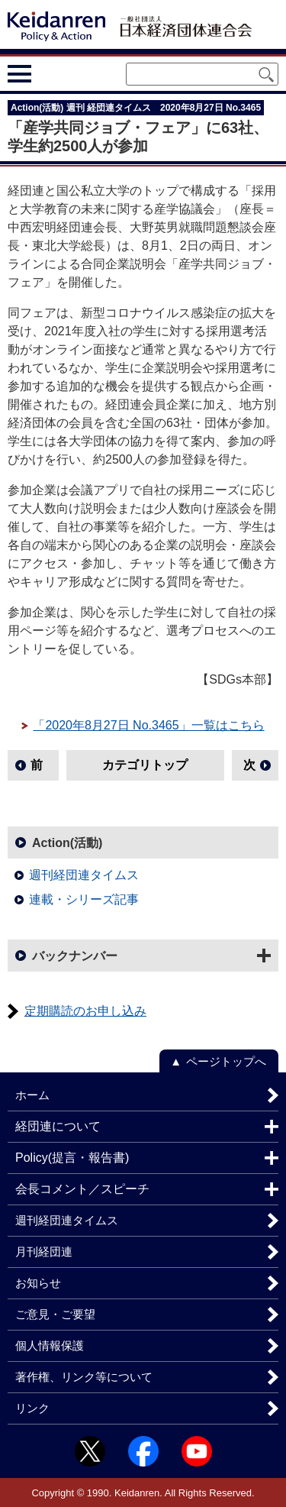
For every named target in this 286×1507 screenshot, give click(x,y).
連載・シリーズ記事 (84, 899)
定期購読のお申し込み (85, 1010)
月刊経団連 (43, 1251)
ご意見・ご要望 (55, 1314)
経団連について (58, 1126)
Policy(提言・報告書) (72, 1157)
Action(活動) (67, 842)
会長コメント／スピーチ (82, 1188)
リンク (32, 1408)
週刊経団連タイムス (84, 874)
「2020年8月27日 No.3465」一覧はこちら (148, 725)
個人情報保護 (49, 1345)
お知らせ (38, 1282)
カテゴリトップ (145, 764)
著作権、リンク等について (84, 1376)
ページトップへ (226, 1061)
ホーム (32, 1094)
